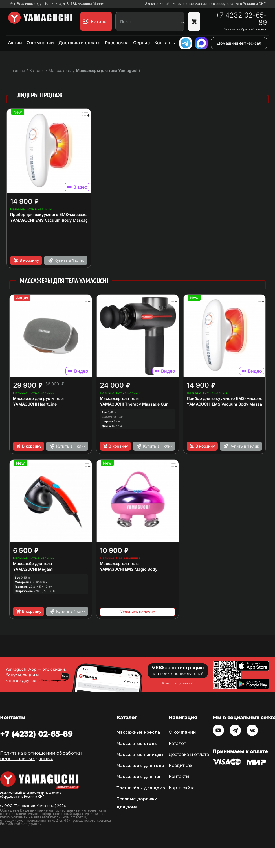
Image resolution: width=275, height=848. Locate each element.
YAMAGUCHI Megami (33, 569)
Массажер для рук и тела (38, 398)
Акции (15, 42)
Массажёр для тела (32, 563)
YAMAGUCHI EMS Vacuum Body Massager (51, 220)
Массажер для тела (119, 398)
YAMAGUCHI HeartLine (35, 404)
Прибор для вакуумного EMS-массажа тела (54, 214)
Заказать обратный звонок (245, 29)
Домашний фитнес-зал (239, 43)
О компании (40, 42)
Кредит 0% (180, 765)
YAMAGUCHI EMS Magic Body (128, 569)
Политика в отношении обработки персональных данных (41, 755)
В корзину (26, 260)
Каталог (177, 743)
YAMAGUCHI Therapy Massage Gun (134, 404)
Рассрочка (117, 42)
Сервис (141, 42)
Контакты (165, 42)
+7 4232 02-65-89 (241, 19)
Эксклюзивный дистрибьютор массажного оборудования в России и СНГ (205, 4)
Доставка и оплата (79, 42)
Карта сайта (182, 787)
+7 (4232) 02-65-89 (36, 734)
